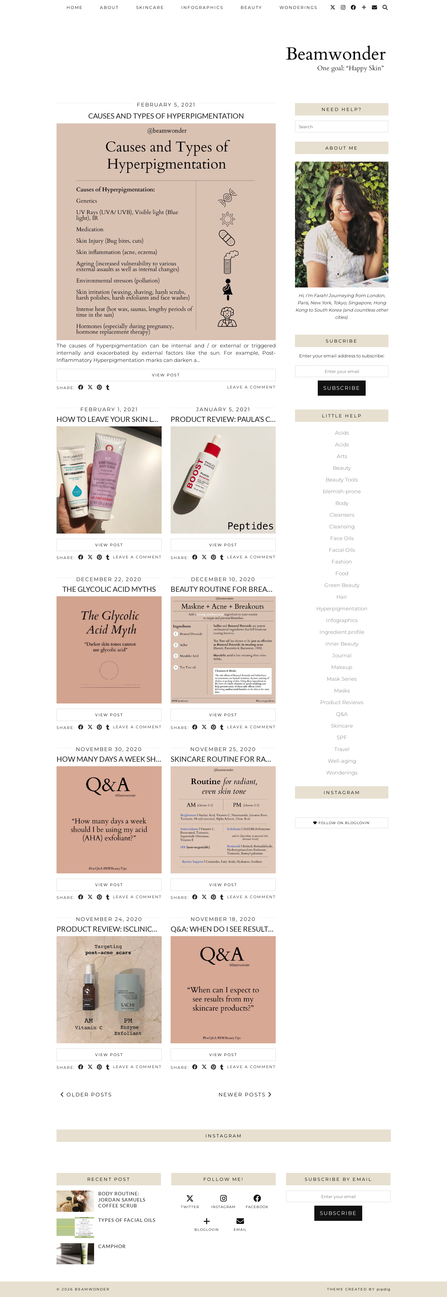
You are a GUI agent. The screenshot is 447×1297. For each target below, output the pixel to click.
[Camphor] (75, 1253)
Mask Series (342, 679)
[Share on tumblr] (108, 388)
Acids (342, 432)
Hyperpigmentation (341, 608)
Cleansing (342, 526)
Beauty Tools (342, 479)
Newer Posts (245, 1094)
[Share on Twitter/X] (90, 388)
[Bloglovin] (364, 7)
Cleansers (341, 514)
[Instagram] (343, 7)
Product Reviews (341, 702)
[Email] (375, 7)
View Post (166, 375)
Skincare (150, 7)
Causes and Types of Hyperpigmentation (166, 115)
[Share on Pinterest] (99, 388)
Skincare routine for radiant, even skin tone (259, 758)
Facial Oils (342, 550)
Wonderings (298, 7)
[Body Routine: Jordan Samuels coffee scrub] (75, 1201)
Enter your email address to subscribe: (342, 355)
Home (75, 7)
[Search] (385, 7)
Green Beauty (341, 585)
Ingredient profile (341, 632)
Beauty (251, 7)
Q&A (342, 714)
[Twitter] (333, 7)
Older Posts (86, 1094)
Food (341, 573)
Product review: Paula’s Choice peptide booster (264, 419)
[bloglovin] (206, 1225)
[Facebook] (354, 7)
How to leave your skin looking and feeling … (146, 419)
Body (341, 503)
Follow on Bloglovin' (341, 823)
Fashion (342, 561)
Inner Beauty (341, 643)
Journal (342, 655)
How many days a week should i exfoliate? (139, 758)
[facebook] (257, 1202)
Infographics (202, 7)
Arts (342, 456)
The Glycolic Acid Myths (109, 589)
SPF (342, 737)
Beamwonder (92, 1289)
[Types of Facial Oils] (75, 1227)
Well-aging (342, 761)
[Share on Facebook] (81, 388)
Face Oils (342, 538)
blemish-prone (342, 491)
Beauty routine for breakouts (231, 589)
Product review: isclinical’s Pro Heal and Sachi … (152, 928)
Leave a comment (251, 387)
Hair (341, 597)
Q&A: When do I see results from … (236, 928)
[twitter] (190, 1202)
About (109, 7)
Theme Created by (358, 1289)
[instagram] (223, 1202)
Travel (341, 749)
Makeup (341, 667)
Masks (342, 690)
